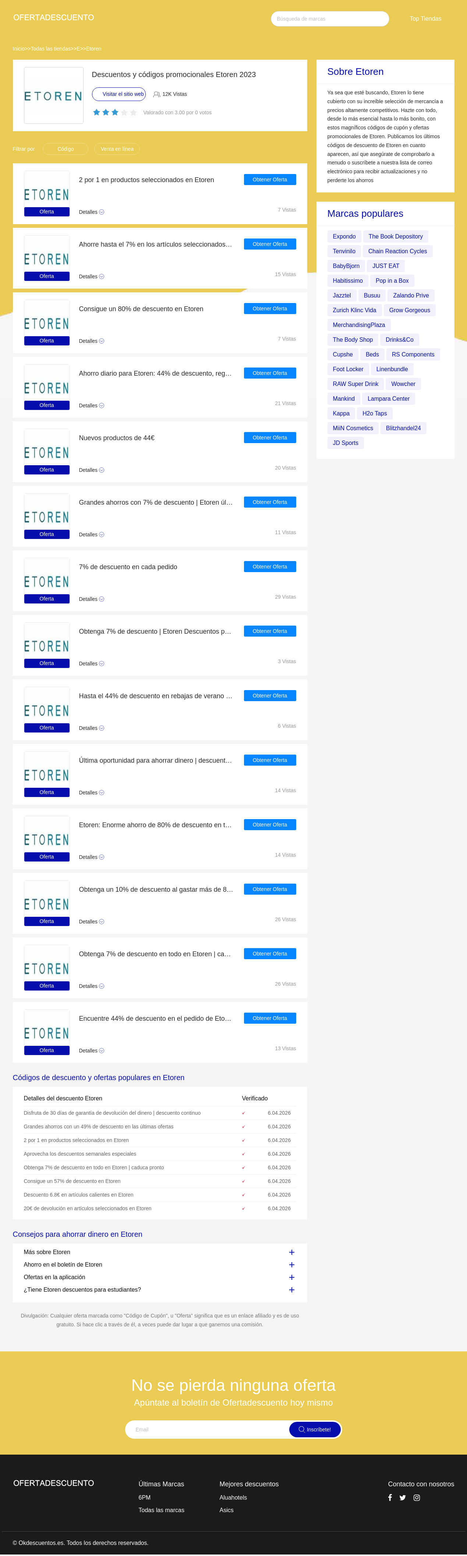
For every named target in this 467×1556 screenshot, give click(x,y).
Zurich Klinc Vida (355, 310)
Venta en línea (117, 149)
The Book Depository (396, 236)
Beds (372, 354)
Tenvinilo (344, 251)
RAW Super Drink (356, 384)
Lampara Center (389, 399)
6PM (145, 1497)
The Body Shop (353, 340)
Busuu (372, 295)
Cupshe (343, 354)
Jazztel (342, 295)
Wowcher (404, 384)
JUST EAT (386, 266)
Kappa (341, 413)
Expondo (344, 236)
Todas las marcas (162, 1510)
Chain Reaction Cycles (398, 251)
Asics (227, 1510)
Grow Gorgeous (410, 310)
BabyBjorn (346, 266)
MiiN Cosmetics (353, 428)
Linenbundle (393, 369)
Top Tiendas (425, 18)
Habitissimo (348, 281)
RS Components (413, 354)
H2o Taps (375, 413)
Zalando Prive (412, 295)
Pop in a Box (393, 281)
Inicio (19, 49)
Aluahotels (233, 1497)
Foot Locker (348, 369)
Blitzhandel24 (404, 428)
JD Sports (346, 443)
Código (65, 149)
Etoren (93, 49)
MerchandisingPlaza (359, 325)
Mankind (344, 399)
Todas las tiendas (51, 49)
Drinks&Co (400, 340)
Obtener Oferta (270, 180)
